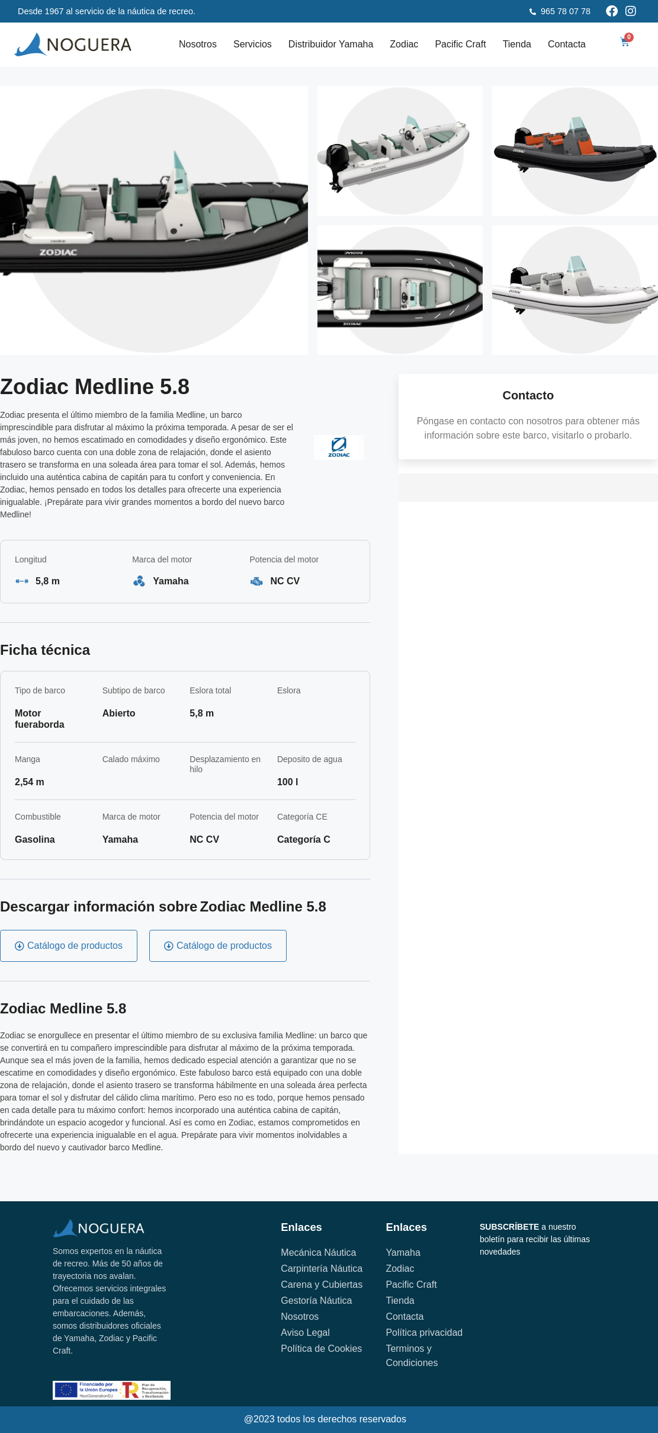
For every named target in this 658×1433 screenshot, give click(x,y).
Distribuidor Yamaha (330, 44)
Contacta (567, 44)
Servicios (252, 44)
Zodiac (404, 44)
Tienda (517, 44)
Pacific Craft (460, 44)
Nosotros (198, 44)
